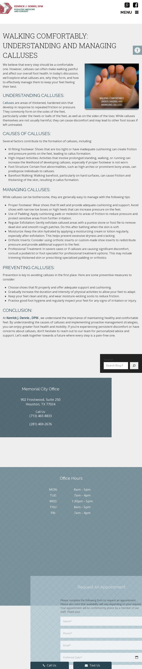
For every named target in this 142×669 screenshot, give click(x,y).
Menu (126, 12)
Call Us (49, 665)
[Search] (134, 365)
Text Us (92, 665)
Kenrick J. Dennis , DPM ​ (22, 318)
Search (108, 360)
